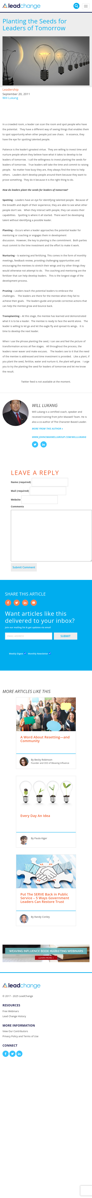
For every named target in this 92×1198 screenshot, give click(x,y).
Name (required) (21, 482)
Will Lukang (10, 98)
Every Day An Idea (35, 816)
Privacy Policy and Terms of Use (20, 1036)
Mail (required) (20, 490)
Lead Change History (14, 1016)
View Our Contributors (15, 1031)
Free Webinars (11, 1011)
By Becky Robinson (41, 759)
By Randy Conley (40, 916)
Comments (17, 506)
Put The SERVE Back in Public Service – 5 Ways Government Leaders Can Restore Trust (44, 898)
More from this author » (47, 428)
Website (16, 499)
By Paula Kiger (39, 838)
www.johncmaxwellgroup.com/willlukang (59, 437)
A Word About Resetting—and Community (45, 739)
